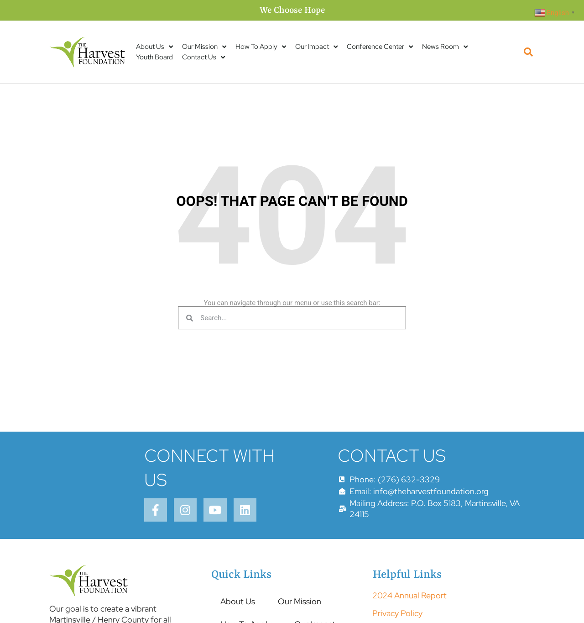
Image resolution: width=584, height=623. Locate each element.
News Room (445, 47)
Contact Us (203, 57)
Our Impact (316, 47)
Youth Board (154, 57)
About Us (154, 47)
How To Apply (260, 47)
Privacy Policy (397, 615)
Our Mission (204, 47)
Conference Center (380, 47)
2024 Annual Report (409, 598)
